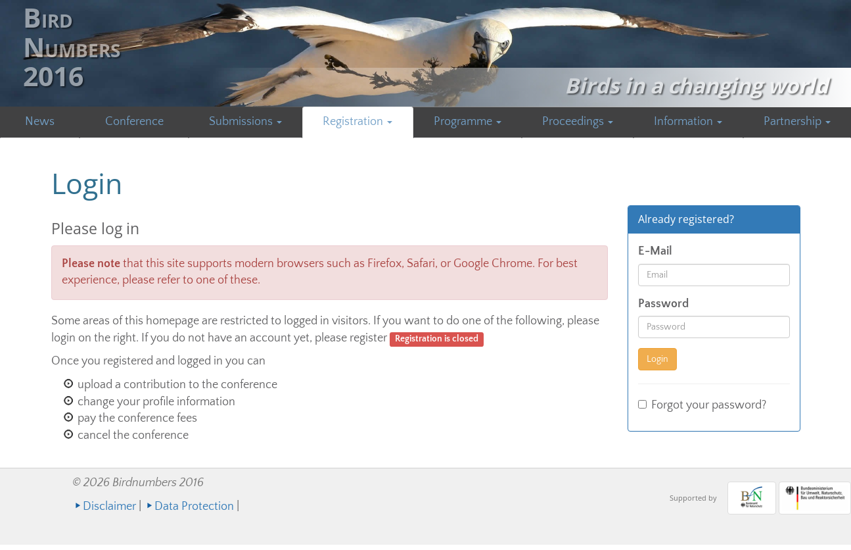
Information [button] (688, 121)
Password (663, 304)
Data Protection (194, 506)
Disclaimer (109, 506)
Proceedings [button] (577, 121)
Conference (134, 121)
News (40, 121)
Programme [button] (467, 121)
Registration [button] (357, 121)
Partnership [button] (797, 121)
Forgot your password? (702, 405)
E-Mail (655, 251)
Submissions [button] (245, 121)
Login (657, 359)
